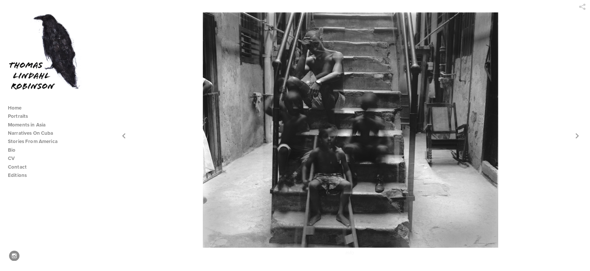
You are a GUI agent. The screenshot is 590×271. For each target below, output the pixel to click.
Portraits (18, 116)
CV (11, 158)
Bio (11, 150)
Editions (17, 175)
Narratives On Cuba (33, 133)
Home (15, 107)
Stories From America (36, 141)
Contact (17, 167)
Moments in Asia (30, 124)
